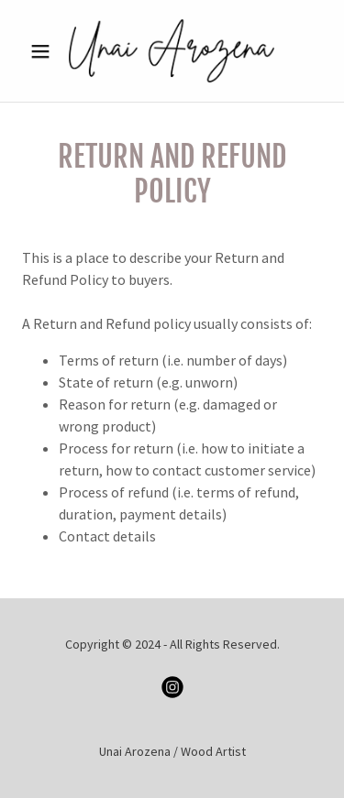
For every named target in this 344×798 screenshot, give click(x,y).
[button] (44, 51)
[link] (171, 51)
